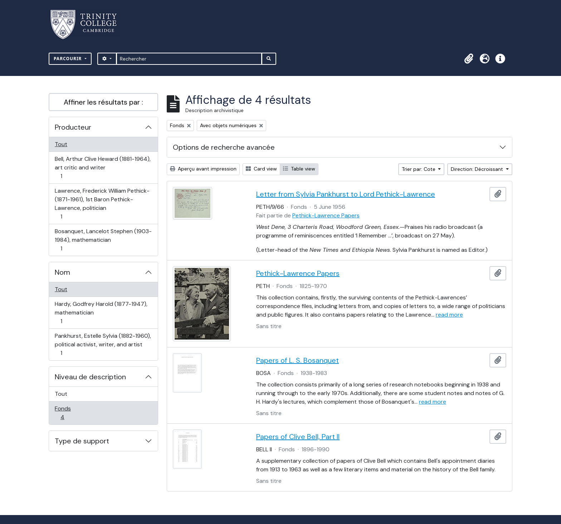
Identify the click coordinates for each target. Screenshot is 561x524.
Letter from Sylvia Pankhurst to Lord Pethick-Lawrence (345, 194)
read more (449, 314)
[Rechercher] (189, 59)
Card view (261, 168)
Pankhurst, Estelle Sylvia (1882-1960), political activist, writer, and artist (102, 344)
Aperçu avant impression (203, 168)
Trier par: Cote (419, 169)
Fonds (70, 413)
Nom (62, 272)
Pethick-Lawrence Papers (326, 215)
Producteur (73, 127)
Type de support (82, 441)
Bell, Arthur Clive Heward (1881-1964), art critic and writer (102, 167)
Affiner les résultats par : (103, 102)
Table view (299, 168)
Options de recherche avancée (224, 147)
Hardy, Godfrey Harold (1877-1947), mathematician (100, 312)
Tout (61, 144)
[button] (469, 59)
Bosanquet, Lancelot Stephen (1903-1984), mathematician (103, 240)
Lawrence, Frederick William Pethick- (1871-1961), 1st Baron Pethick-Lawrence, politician (102, 203)
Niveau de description (90, 376)
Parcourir (68, 59)
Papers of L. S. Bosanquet (297, 360)
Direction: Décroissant (477, 169)
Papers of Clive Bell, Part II (298, 436)
